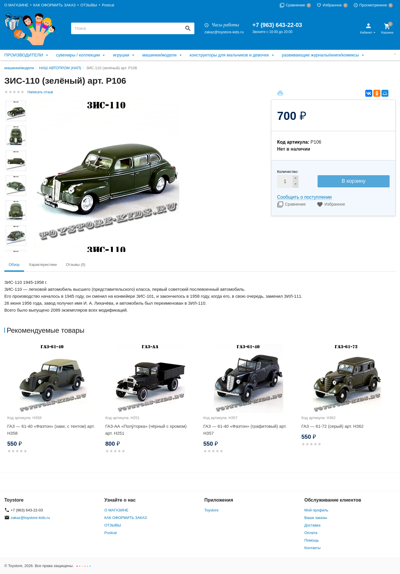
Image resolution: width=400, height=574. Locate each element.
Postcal (108, 5)
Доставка (312, 525)
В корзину (353, 181)
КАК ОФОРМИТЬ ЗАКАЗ (54, 5)
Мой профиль (316, 510)
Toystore (211, 510)
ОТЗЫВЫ (88, 5)
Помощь (311, 540)
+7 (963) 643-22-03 (277, 25)
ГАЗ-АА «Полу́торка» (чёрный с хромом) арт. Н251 (146, 430)
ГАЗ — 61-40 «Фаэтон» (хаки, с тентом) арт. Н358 (51, 430)
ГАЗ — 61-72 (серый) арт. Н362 (332, 426)
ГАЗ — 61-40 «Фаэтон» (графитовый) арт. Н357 (245, 430)
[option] (53, 405)
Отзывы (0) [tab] (75, 264)
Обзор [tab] (14, 264)
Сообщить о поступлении (304, 197)
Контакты (312, 548)
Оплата (310, 533)
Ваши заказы (315, 517)
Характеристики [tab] (43, 264)
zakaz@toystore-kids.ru (224, 32)
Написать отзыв (40, 92)
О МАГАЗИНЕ (16, 5)
